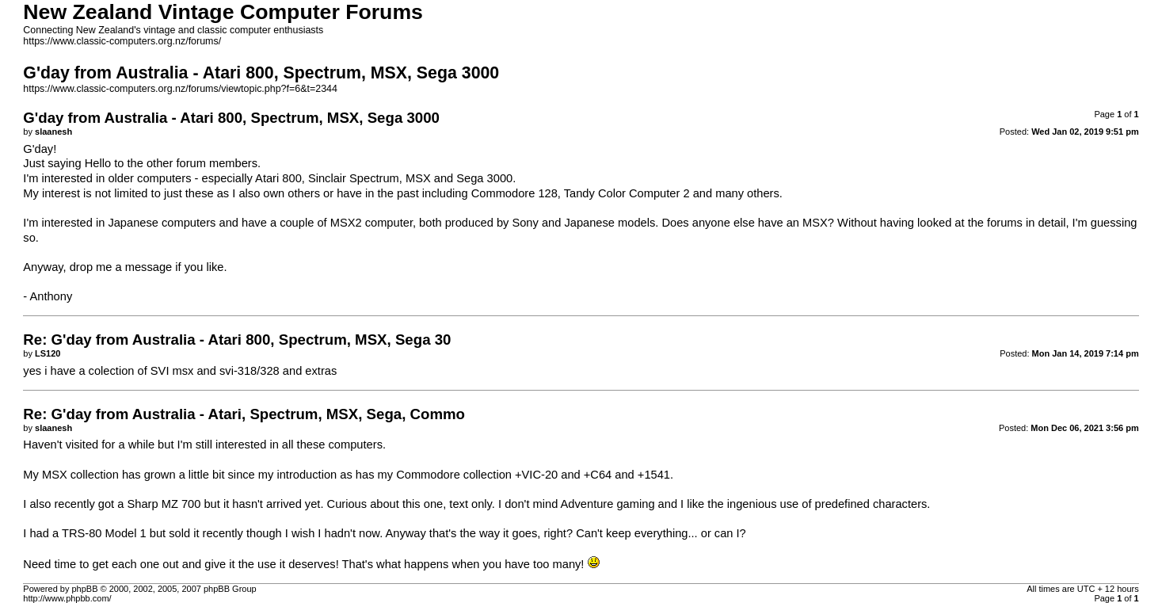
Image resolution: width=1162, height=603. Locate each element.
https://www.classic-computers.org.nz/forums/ (122, 41)
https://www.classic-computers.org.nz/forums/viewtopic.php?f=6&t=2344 (180, 88)
